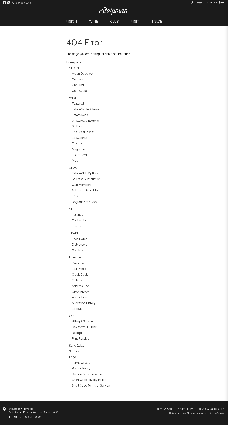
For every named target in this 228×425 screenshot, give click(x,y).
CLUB (114, 21)
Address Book (81, 286)
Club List (78, 280)
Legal (73, 357)
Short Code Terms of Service (91, 385)
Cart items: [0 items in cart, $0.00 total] (215, 2)
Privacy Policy (81, 368)
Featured (78, 103)
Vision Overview (82, 73)
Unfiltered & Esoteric (85, 120)
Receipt (77, 333)
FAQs (75, 196)
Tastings (77, 214)
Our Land (78, 79)
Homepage (73, 62)
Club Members (81, 184)
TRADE (156, 21)
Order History (81, 291)
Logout (77, 308)
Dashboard (79, 263)
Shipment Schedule (85, 190)
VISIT (135, 21)
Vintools (221, 413)
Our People (79, 90)
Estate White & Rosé (85, 109)
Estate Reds (80, 115)
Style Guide (76, 345)
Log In (200, 2)
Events (76, 226)
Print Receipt (80, 338)
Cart (72, 316)
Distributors (79, 244)
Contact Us (79, 220)
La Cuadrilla (79, 137)
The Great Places (83, 132)
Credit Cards (80, 274)
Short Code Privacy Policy (89, 380)
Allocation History (83, 303)
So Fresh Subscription (86, 179)
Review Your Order (84, 327)
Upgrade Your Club (84, 202)
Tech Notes (79, 239)
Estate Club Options (85, 173)
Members (75, 257)
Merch (76, 160)
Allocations (79, 297)
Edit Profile (79, 269)
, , (35, 412)
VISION (71, 21)
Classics (77, 143)
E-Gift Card (79, 155)
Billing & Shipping (83, 321)
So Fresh (77, 126)
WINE (93, 21)
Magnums (78, 149)
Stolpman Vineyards (21, 408)
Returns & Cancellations (87, 374)
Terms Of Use (81, 362)
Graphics (78, 250)
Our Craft (78, 85)
